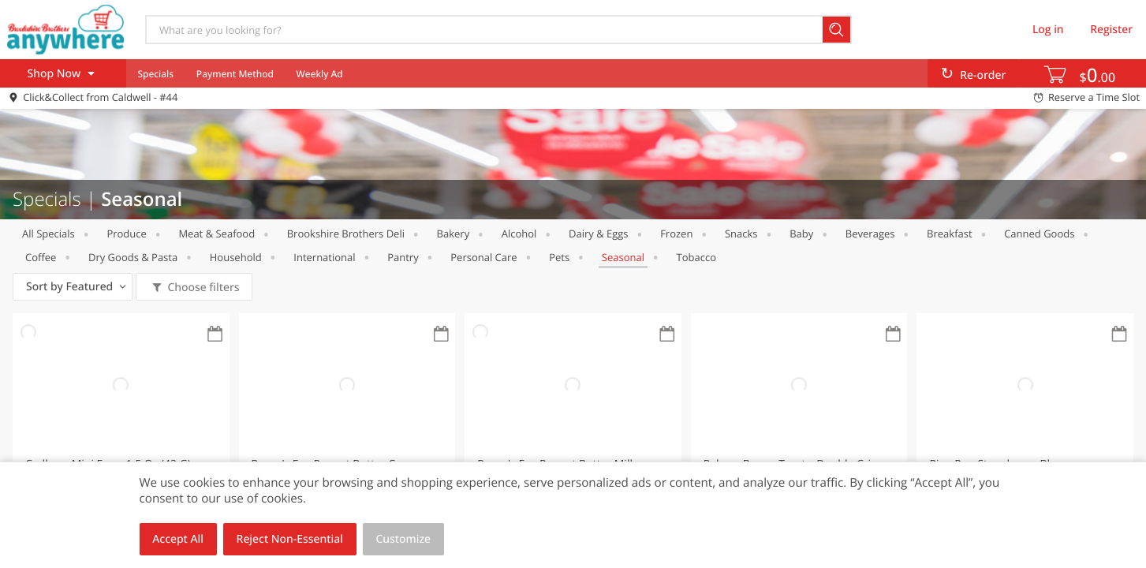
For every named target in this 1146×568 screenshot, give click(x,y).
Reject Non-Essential (290, 539)
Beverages (870, 233)
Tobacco (696, 257)
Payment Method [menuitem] (235, 73)
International (324, 257)
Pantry (402, 257)
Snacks (741, 233)
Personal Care (483, 257)
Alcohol (519, 233)
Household (236, 257)
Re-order (983, 75)
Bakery (453, 233)
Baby (801, 233)
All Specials (48, 233)
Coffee (40, 257)
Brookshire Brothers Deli (346, 233)
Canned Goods (1039, 233)
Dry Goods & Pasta (132, 257)
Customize (403, 539)
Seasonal (623, 257)
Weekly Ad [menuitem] (320, 73)
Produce (126, 233)
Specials (155, 73)
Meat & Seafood (216, 233)
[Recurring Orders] (215, 335)
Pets (559, 257)
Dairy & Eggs (599, 233)
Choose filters (202, 287)
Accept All (177, 539)
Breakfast (949, 233)
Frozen (676, 233)
